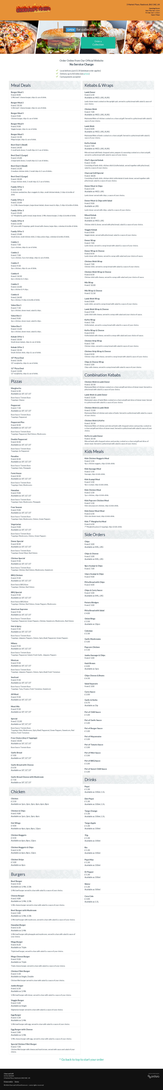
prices (86, 74)
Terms (17, 1081)
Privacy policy (8, 1081)
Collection (98, 43)
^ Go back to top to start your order (81, 1059)
